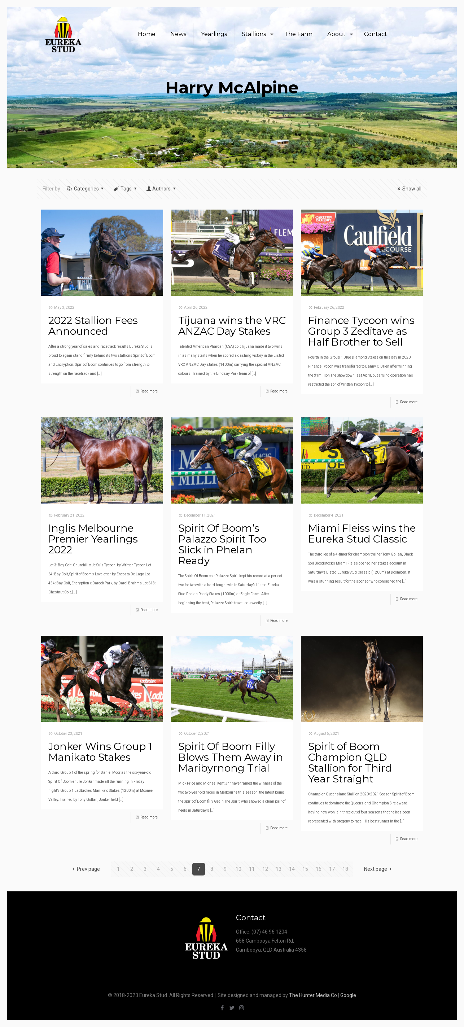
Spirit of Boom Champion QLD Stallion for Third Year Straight (350, 762)
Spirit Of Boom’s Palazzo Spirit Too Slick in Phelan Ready (222, 544)
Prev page (85, 869)
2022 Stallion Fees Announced (93, 325)
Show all (408, 189)
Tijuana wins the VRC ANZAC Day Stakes (232, 325)
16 (318, 869)
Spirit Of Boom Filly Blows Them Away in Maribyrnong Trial (230, 757)
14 (292, 869)
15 (305, 869)
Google (348, 995)
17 (332, 869)
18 (345, 869)
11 (252, 869)
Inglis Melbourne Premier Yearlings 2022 (93, 539)
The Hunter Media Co (313, 995)
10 (238, 869)
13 (278, 869)
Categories (86, 189)
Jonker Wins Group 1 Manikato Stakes (100, 751)
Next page (379, 869)
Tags (125, 189)
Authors (161, 189)
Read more (149, 391)
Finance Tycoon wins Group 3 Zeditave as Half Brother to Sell (361, 331)
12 (265, 869)
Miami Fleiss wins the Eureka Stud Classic (362, 533)
